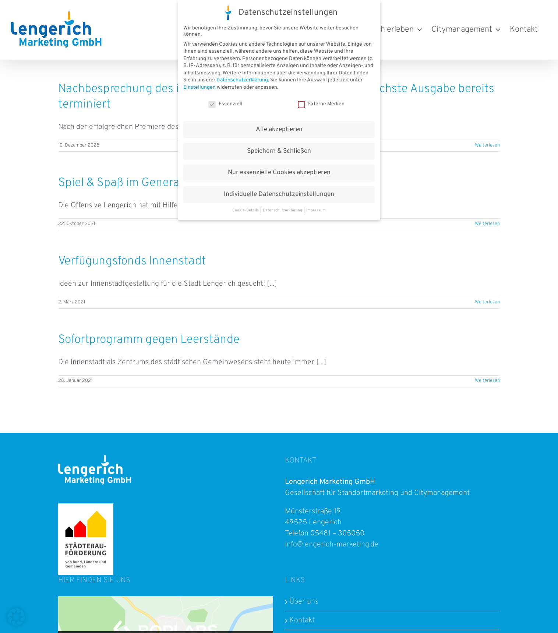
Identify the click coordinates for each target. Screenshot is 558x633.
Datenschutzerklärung (242, 80)
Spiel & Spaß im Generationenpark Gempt (165, 183)
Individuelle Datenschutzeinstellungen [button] (279, 194)
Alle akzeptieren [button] (279, 129)
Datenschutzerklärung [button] (283, 210)
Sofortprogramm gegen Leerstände (149, 340)
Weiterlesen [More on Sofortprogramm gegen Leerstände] (487, 381)
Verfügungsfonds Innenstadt (132, 261)
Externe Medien (321, 103)
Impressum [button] (316, 210)
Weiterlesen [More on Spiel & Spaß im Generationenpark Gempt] (487, 224)
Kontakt (302, 620)
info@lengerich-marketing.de (331, 544)
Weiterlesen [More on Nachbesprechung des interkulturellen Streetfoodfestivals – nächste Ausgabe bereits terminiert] (487, 145)
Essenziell (225, 103)
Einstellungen (199, 87)
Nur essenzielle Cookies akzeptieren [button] (279, 172)
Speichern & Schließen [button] (279, 151)
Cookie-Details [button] (245, 210)
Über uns (303, 601)
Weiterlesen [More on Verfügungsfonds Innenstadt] (487, 302)
